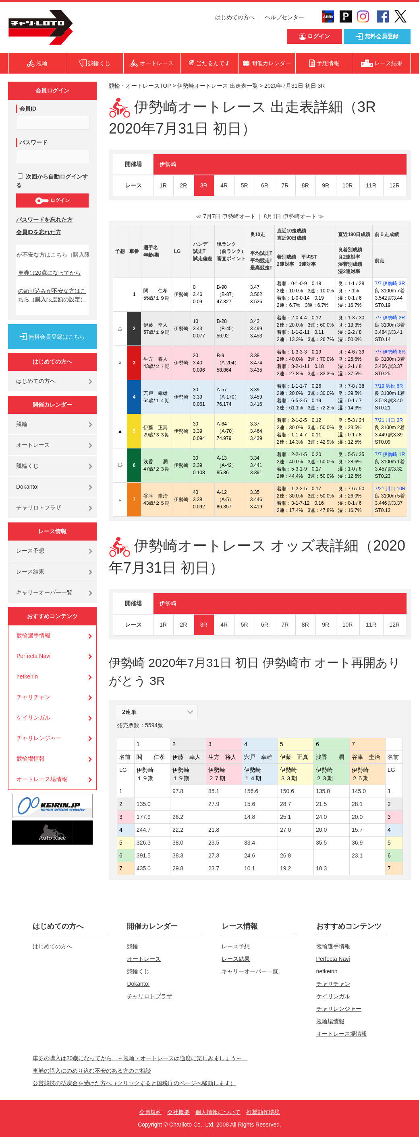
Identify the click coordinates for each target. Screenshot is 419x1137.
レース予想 (30, 550)
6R (264, 185)
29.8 (177, 868)
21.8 (213, 830)
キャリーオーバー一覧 (44, 592)
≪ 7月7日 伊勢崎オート (226, 216)
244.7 (144, 830)
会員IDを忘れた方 (38, 232)
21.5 (321, 804)
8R (305, 185)
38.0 (177, 842)
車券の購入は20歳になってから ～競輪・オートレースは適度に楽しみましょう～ (140, 1058)
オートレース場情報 (42, 779)
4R (224, 185)
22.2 (177, 830)
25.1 (285, 817)
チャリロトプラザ (38, 507)
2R (183, 185)
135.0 (323, 791)
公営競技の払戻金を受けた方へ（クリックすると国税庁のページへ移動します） (134, 1083)
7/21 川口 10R (390, 488)
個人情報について (218, 1112)
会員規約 (150, 1112)
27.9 (213, 804)
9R (325, 185)
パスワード (33, 142)
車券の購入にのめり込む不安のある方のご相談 (92, 1070)
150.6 (287, 791)
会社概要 (178, 1112)
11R (371, 185)
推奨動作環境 (263, 1112)
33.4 (249, 842)
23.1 (357, 855)
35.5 (321, 842)
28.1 (357, 804)
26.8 (285, 855)
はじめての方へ (235, 17)
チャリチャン (33, 697)
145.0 (359, 791)
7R (284, 185)
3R (203, 185)
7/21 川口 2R (388, 420)
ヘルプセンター (284, 17)
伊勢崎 (168, 164)
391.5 (144, 855)
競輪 (21, 424)
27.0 (285, 830)
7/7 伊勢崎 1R (390, 454)
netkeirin (27, 676)
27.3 (213, 855)
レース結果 (30, 571)
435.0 (144, 868)
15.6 (249, 804)
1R (163, 185)
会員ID (27, 108)
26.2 (177, 817)
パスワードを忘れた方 (44, 219)
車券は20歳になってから (49, 272)
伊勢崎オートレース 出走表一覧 (217, 85)
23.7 (213, 868)
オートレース (33, 445)
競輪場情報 (31, 758)
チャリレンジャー (39, 738)
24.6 (249, 855)
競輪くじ (27, 466)
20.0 (357, 817)
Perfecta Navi (33, 656)
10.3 (321, 868)
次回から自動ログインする (52, 180)
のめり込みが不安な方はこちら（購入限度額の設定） (52, 295)
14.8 (249, 817)
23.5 (213, 842)
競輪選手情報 (33, 635)
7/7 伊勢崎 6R (390, 352)
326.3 (144, 842)
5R (244, 185)
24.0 (321, 817)
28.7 (285, 804)
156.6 (251, 791)
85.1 (213, 791)
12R (395, 185)
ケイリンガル (33, 717)
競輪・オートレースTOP (140, 85)
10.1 (249, 868)
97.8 (177, 791)
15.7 (357, 830)
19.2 (285, 868)
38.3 (177, 855)
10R (347, 185)
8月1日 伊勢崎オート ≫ (294, 216)
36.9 (357, 842)
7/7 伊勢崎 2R (390, 318)
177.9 (144, 817)
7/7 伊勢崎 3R (390, 283)
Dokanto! (27, 486)
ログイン (52, 200)
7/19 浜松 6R (388, 386)
